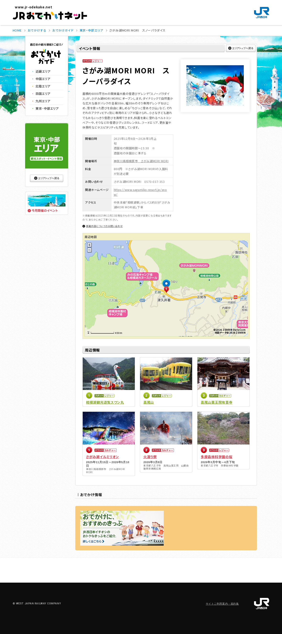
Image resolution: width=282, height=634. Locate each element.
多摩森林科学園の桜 (216, 456)
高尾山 (148, 402)
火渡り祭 (150, 456)
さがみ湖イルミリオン (102, 456)
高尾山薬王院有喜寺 (216, 402)
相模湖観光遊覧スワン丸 (105, 402)
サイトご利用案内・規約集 (222, 603)
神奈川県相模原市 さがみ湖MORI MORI (141, 161)
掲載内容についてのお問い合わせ (104, 226)
